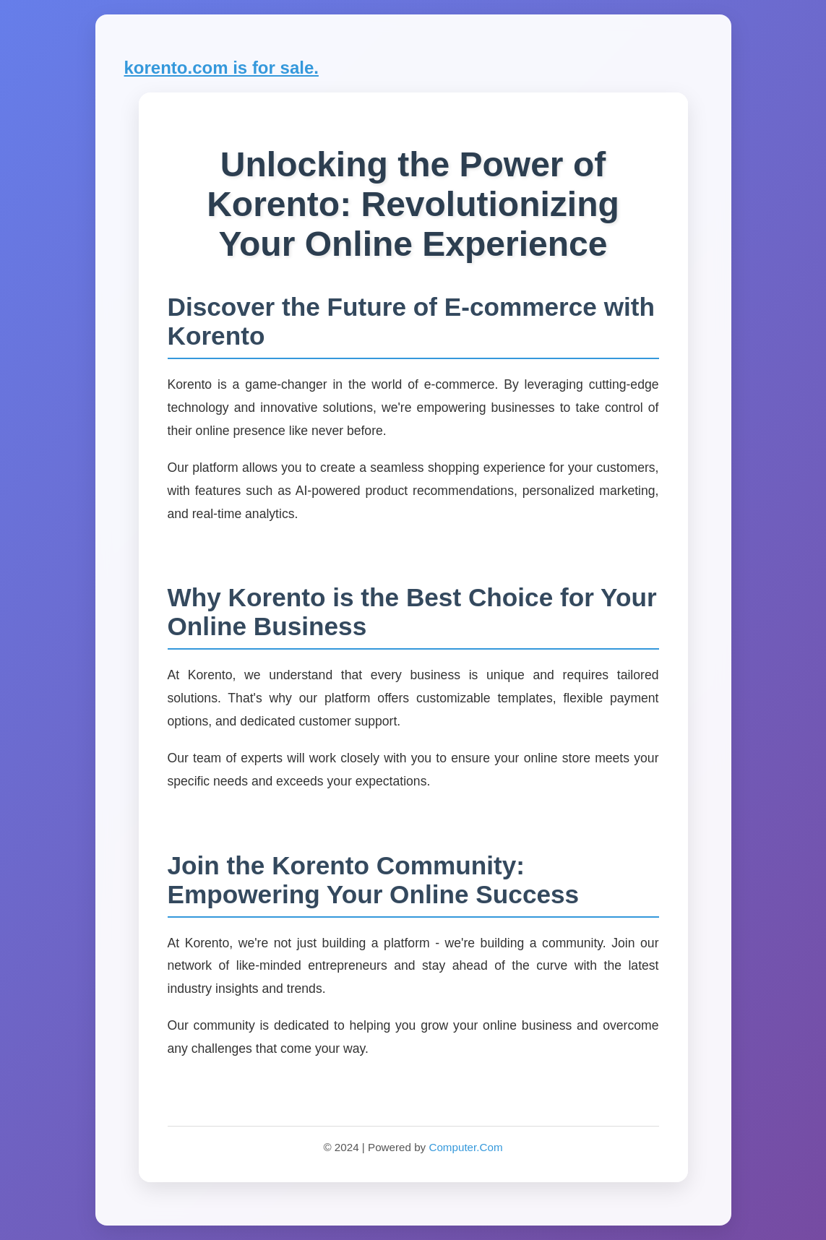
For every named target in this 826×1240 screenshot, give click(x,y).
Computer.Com (465, 1147)
